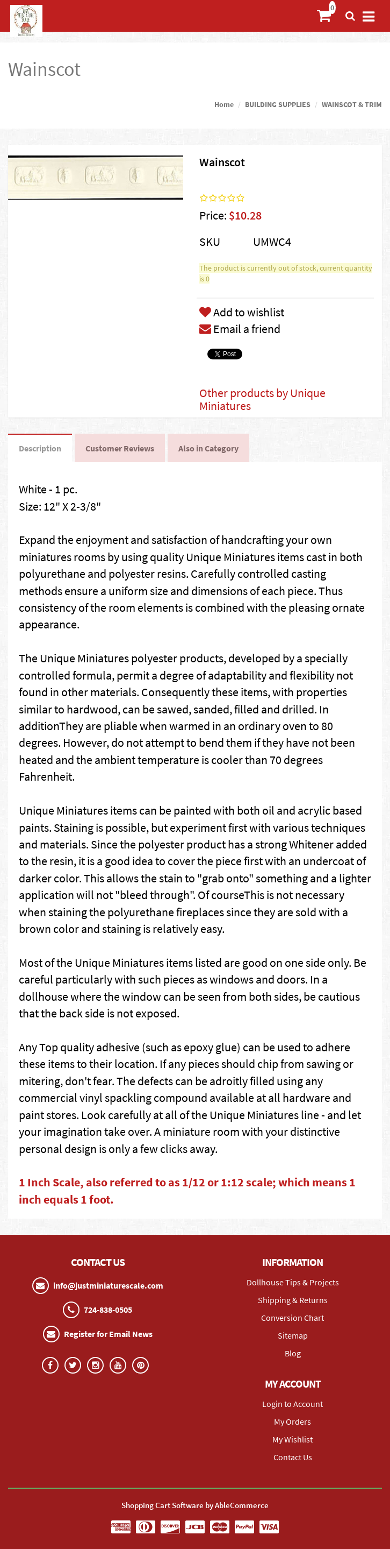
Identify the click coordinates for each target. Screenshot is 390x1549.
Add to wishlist (241, 312)
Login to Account (292, 1403)
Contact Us (292, 1457)
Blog (293, 1353)
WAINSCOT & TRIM (352, 104)
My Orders (292, 1421)
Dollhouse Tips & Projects (293, 1282)
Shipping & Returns (293, 1300)
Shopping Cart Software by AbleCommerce (195, 1505)
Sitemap (293, 1335)
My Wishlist (292, 1439)
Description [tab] (40, 448)
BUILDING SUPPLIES (277, 104)
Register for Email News (108, 1333)
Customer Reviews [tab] (119, 448)
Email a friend (239, 328)
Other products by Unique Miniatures (262, 399)
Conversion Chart (292, 1317)
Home (224, 104)
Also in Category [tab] (208, 448)
